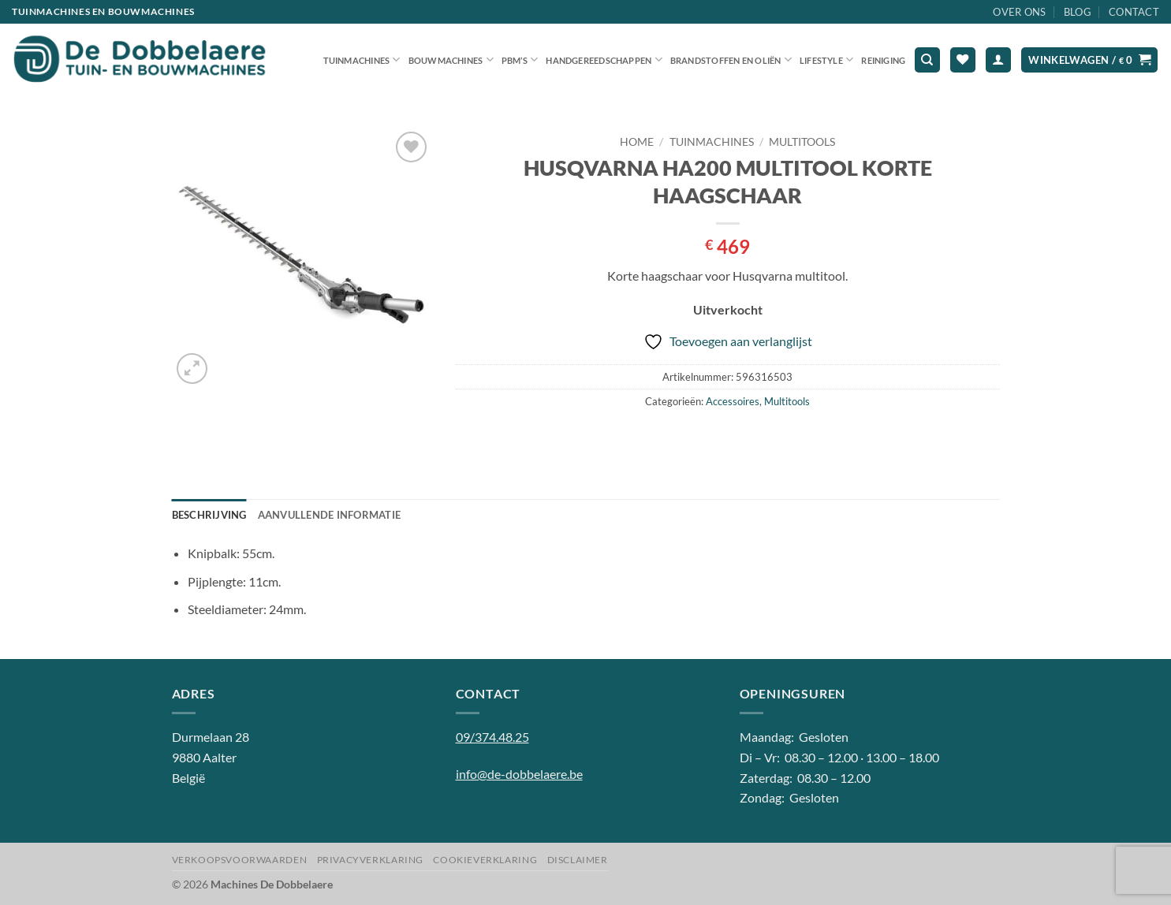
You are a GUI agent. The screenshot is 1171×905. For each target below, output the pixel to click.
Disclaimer (577, 860)
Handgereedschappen (604, 59)
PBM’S (520, 59)
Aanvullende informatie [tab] (329, 514)
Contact (1134, 12)
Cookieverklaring (485, 860)
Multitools (802, 142)
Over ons (1019, 12)
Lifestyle (826, 59)
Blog (1077, 12)
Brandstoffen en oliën (731, 59)
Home (637, 142)
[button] (998, 60)
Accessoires (732, 401)
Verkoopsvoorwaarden (240, 860)
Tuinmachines (362, 59)
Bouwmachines (451, 59)
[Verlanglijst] (962, 60)
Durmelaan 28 (210, 736)
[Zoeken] (927, 60)
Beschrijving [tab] (209, 514)
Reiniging (883, 60)
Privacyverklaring (370, 860)
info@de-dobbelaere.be (519, 773)
